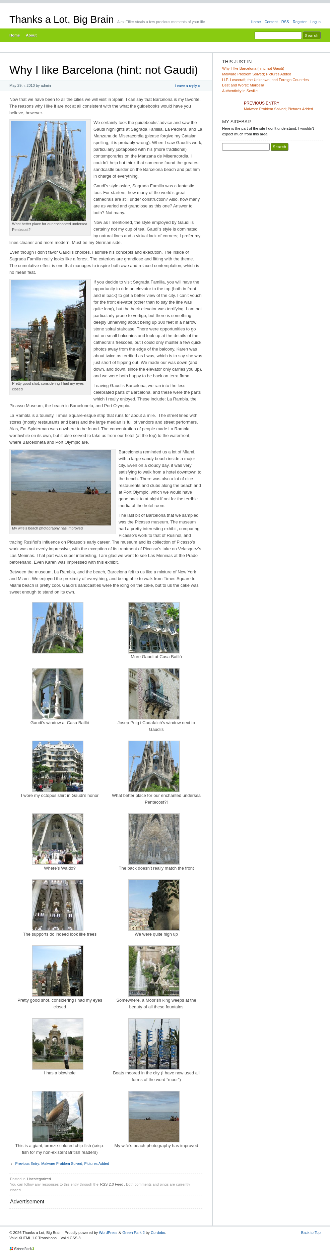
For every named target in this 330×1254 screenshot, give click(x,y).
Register (300, 22)
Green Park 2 (133, 1233)
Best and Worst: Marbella (243, 85)
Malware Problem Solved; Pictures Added (62, 1164)
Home (256, 22)
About (31, 35)
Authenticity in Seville (240, 91)
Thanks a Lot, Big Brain (61, 19)
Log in (315, 22)
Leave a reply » (187, 86)
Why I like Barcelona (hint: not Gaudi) (253, 68)
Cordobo (158, 1233)
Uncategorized (39, 1179)
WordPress (108, 1233)
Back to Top (311, 1233)
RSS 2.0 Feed (111, 1184)
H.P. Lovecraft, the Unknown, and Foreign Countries (265, 80)
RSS (285, 22)
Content (270, 22)
